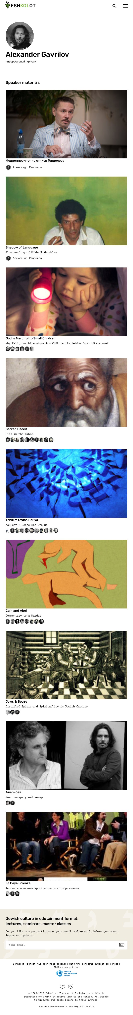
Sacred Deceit (16, 429)
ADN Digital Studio (81, 1006)
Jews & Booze (16, 701)
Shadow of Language (22, 247)
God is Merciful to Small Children (30, 338)
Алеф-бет (13, 792)
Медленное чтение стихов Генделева (35, 160)
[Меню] (125, 6)
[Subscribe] (121, 944)
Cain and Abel (16, 611)
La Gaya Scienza (18, 883)
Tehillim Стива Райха (22, 520)
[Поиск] (114, 6)
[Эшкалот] (20, 6)
